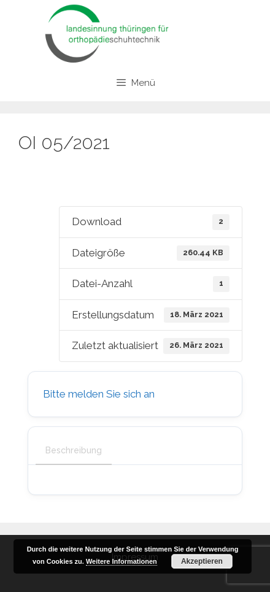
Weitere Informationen (121, 561)
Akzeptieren (202, 561)
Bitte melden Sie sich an (99, 394)
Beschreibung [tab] (73, 450)
